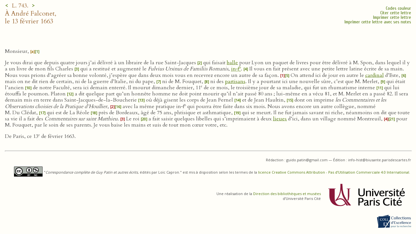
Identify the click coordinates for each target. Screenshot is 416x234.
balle (232, 62)
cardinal (374, 75)
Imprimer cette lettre (392, 17)
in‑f (236, 68)
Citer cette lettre (395, 13)
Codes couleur (398, 8)
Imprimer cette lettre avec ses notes (377, 22)
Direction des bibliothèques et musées (287, 193)
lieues (280, 118)
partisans (235, 81)
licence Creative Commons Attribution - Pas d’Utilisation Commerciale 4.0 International (333, 172)
